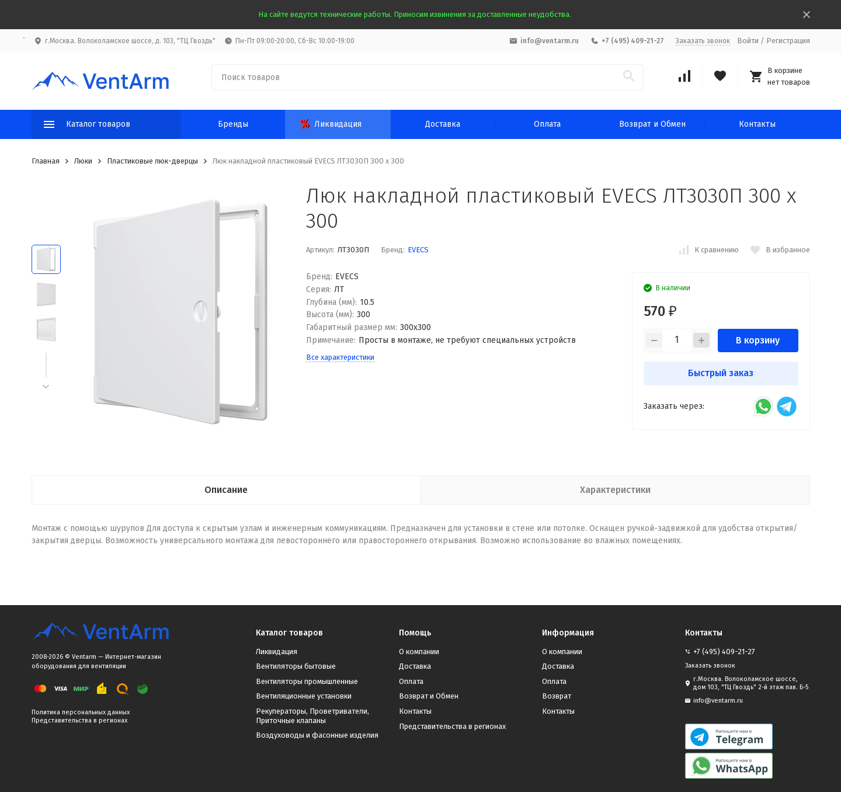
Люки (83, 161)
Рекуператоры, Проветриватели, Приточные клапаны (312, 716)
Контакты (757, 124)
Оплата (547, 124)
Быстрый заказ (720, 372)
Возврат (556, 696)
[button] (46, 387)
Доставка (442, 124)
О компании (419, 651)
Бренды (233, 124)
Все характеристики (340, 357)
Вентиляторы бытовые (296, 666)
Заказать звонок (703, 41)
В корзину (758, 340)
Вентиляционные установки (304, 696)
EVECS (418, 249)
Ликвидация (331, 124)
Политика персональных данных (81, 712)
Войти (748, 40)
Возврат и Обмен (652, 124)
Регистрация (788, 40)
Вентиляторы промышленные (307, 681)
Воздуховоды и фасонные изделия (317, 735)
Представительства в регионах (79, 720)
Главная (46, 161)
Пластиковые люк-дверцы (152, 161)
